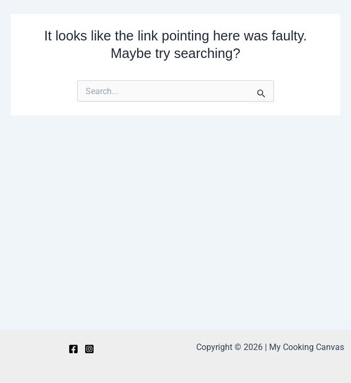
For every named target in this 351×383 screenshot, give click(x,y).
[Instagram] (89, 349)
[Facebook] (73, 349)
